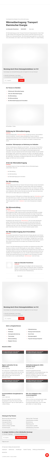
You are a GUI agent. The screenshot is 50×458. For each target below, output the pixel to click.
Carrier (14, 456)
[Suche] (44, 2)
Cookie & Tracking (27, 449)
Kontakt (4, 438)
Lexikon (19, 438)
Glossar (25, 438)
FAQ (14, 438)
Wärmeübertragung (25, 19)
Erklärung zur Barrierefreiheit (39, 449)
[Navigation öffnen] (46, 2)
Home (7, 19)
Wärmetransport (28, 255)
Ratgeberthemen (11, 19)
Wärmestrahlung (11, 210)
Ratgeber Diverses (17, 19)
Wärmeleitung (38, 196)
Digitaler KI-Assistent (33, 438)
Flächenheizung (24, 220)
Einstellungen (19, 449)
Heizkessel (21, 201)
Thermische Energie (21, 134)
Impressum (4, 449)
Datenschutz (11, 449)
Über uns (9, 438)
